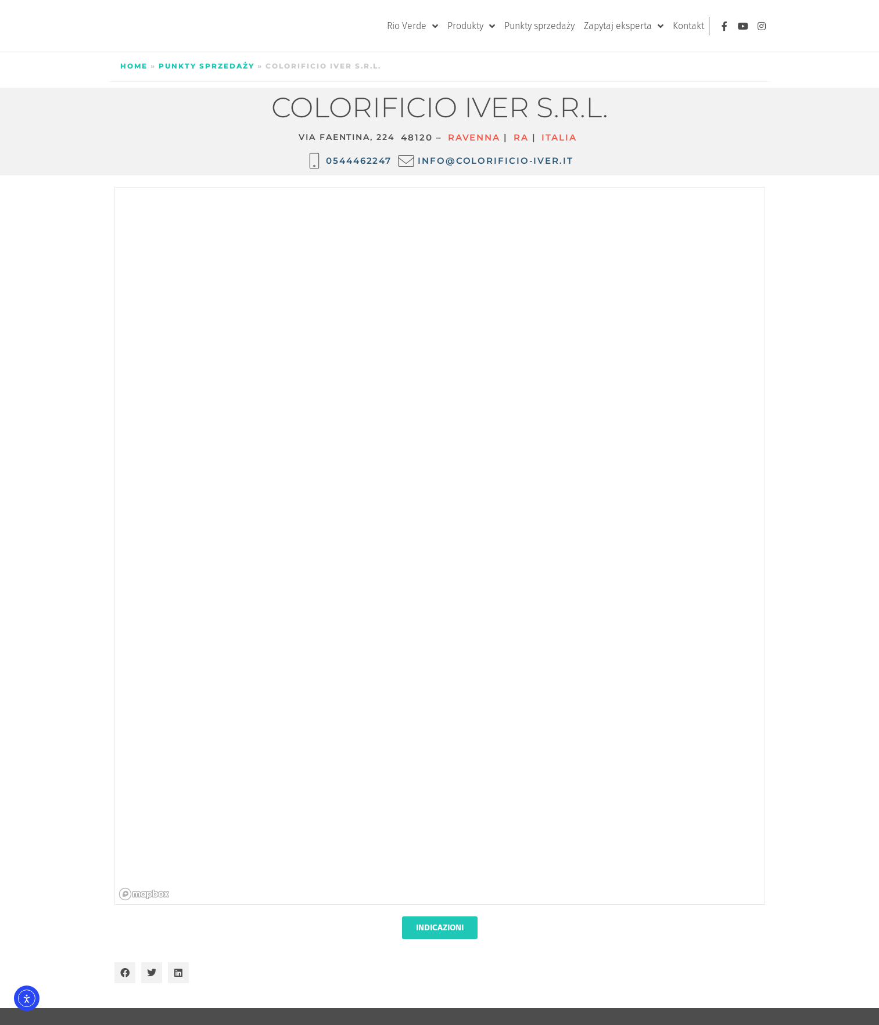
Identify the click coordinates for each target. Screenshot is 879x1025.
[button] (124, 972)
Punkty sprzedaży (539, 25)
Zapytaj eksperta (623, 26)
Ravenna (474, 137)
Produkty (471, 26)
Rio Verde (412, 26)
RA (521, 137)
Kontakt (688, 25)
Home (134, 66)
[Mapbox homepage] (144, 894)
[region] (440, 546)
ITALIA (558, 137)
